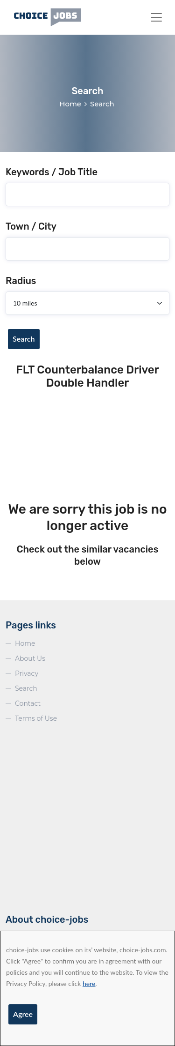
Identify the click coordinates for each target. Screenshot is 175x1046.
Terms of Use (36, 718)
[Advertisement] (87, 446)
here (89, 983)
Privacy (26, 673)
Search (24, 338)
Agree (23, 1013)
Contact (28, 703)
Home (70, 103)
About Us (30, 658)
